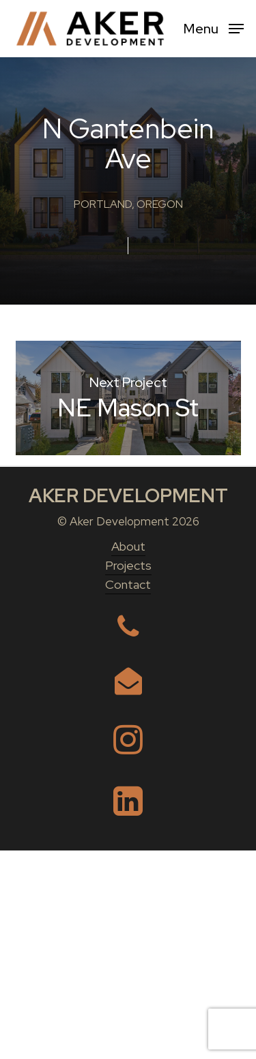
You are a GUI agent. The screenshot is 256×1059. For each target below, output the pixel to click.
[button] (214, 27)
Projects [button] (128, 774)
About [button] (128, 755)
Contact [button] (128, 793)
